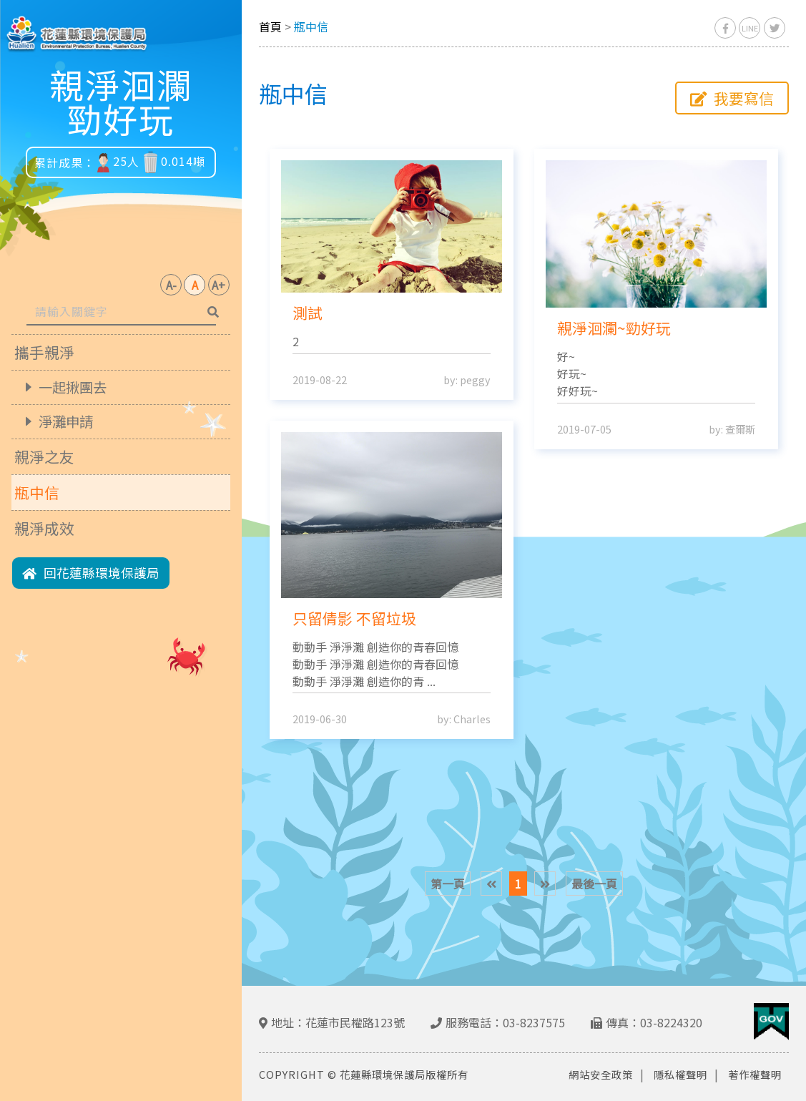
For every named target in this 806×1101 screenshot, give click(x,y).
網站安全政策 (601, 1074)
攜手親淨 (44, 352)
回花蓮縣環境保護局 (90, 573)
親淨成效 (44, 528)
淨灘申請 (66, 421)
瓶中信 (36, 492)
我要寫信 (732, 101)
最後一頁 (594, 886)
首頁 (270, 26)
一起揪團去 (73, 387)
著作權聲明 (755, 1074)
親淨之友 (44, 456)
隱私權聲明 (680, 1074)
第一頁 (448, 886)
